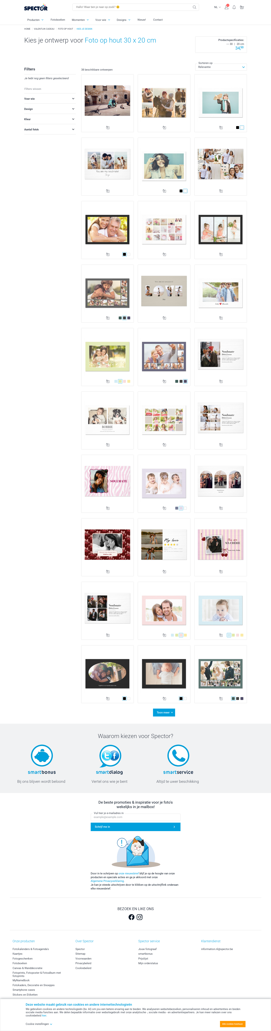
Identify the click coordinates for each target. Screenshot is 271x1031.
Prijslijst (143, 958)
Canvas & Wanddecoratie (27, 968)
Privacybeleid (83, 963)
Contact (158, 19)
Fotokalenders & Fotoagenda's (31, 949)
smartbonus (145, 953)
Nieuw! (142, 19)
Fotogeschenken (23, 958)
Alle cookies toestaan (232, 1024)
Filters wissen (32, 89)
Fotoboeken (58, 19)
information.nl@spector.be (217, 949)
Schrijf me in (102, 826)
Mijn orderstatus (148, 963)
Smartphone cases (24, 989)
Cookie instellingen (39, 1024)
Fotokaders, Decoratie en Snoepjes (34, 985)
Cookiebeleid (83, 968)
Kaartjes (17, 953)
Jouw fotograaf (147, 949)
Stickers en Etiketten (25, 994)
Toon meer (163, 712)
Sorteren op (205, 63)
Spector (80, 949)
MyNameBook (21, 980)
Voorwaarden (83, 958)
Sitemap (80, 953)
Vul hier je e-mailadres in (109, 813)
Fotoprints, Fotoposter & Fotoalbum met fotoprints (37, 974)
